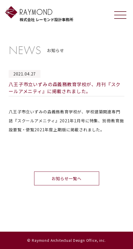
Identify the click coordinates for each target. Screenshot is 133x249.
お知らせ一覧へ (66, 178)
